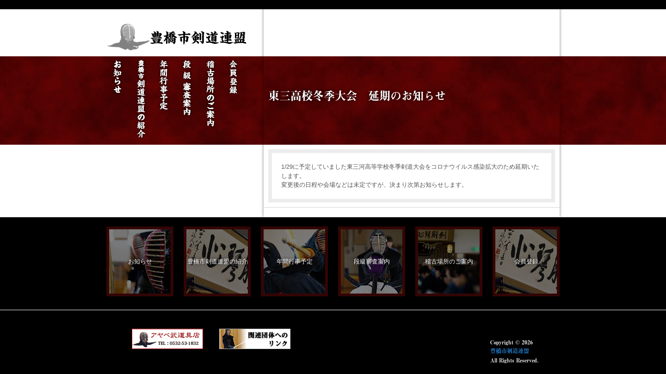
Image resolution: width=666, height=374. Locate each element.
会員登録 (526, 261)
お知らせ (140, 261)
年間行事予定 (295, 261)
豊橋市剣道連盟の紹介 (217, 261)
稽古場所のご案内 (449, 261)
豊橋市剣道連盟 (509, 351)
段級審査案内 (372, 261)
